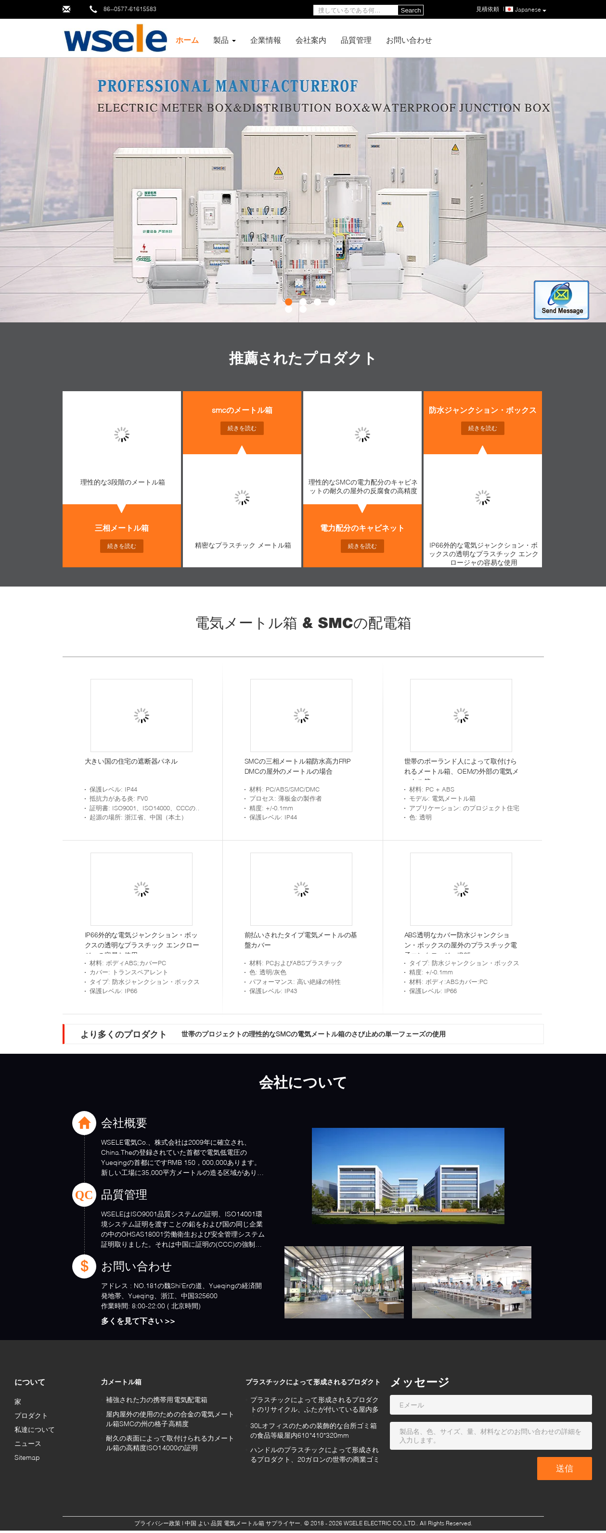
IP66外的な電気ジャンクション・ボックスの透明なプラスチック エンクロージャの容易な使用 (484, 553)
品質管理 (356, 39)
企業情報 (265, 39)
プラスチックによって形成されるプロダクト (313, 1382)
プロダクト (31, 1415)
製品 (221, 39)
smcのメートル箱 (242, 409)
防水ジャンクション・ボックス (483, 409)
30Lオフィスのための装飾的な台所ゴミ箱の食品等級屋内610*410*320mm (313, 1430)
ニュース (27, 1443)
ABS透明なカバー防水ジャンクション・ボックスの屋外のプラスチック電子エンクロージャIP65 (460, 945)
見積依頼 (487, 9)
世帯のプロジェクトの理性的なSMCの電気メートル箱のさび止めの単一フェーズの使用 (313, 1034)
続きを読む (121, 545)
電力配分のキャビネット (362, 527)
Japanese (530, 10)
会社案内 (311, 39)
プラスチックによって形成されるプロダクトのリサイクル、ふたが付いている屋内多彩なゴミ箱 (314, 1405)
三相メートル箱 (122, 527)
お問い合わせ (409, 39)
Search (411, 10)
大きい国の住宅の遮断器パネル (131, 761)
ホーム (187, 39)
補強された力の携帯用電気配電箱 (157, 1399)
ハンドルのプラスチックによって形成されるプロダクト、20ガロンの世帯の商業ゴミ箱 (315, 1455)
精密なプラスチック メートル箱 (243, 545)
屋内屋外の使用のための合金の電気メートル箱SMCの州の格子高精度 (170, 1419)
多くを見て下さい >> (138, 1320)
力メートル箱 (121, 1382)
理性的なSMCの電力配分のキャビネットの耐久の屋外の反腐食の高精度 (363, 486)
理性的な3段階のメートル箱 (122, 482)
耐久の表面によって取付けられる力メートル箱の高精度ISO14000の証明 (170, 1443)
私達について (34, 1429)
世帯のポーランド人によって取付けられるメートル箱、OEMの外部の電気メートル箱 (461, 771)
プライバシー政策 (157, 1523)
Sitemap (27, 1457)
